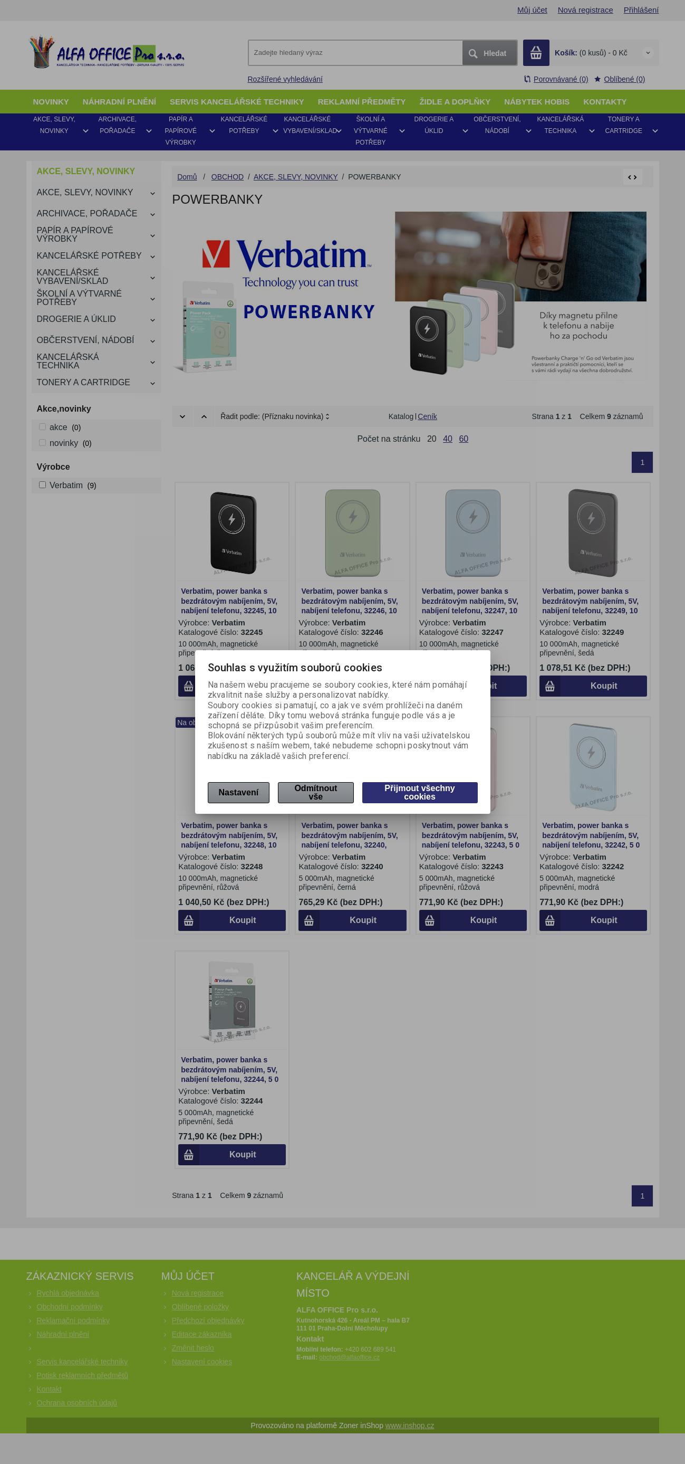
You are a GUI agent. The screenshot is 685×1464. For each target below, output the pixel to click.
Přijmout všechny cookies (419, 792)
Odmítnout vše (315, 792)
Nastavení (239, 792)
